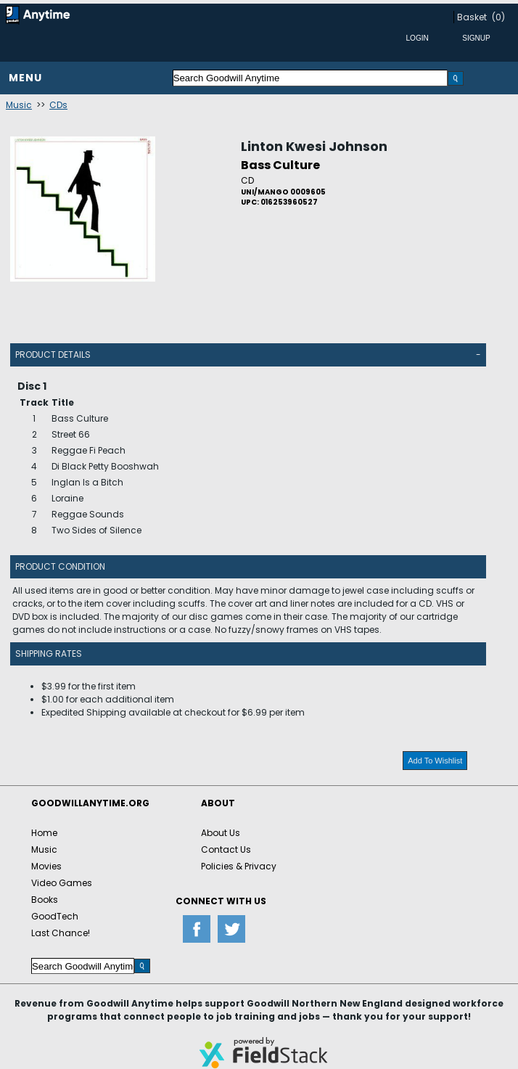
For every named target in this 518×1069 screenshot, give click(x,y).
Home (44, 833)
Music (19, 105)
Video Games (61, 883)
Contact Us (226, 849)
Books (44, 899)
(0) (498, 17)
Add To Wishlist (435, 760)
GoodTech (54, 916)
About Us (220, 833)
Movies (46, 866)
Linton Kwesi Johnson (314, 146)
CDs (58, 105)
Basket (472, 17)
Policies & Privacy (238, 866)
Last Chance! (60, 933)
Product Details (53, 354)
